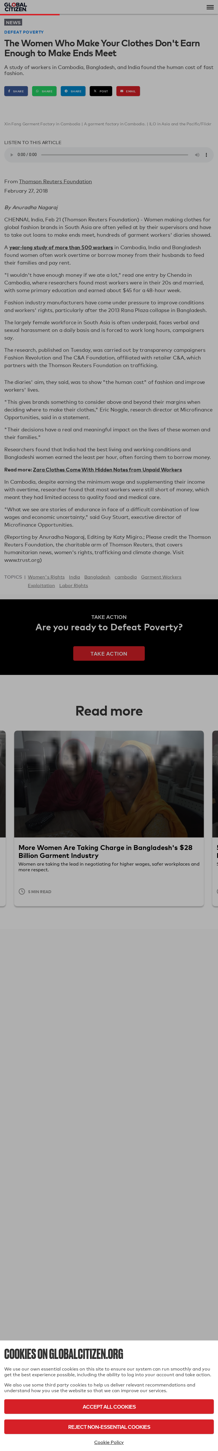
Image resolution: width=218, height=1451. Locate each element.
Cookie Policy (109, 1442)
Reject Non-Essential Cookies (109, 1426)
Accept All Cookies (109, 1406)
